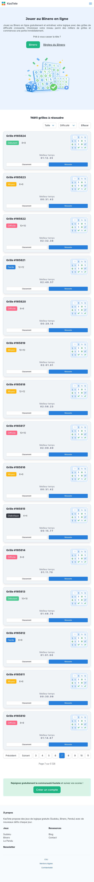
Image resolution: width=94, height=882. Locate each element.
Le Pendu (8, 840)
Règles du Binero (54, 44)
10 (81, 755)
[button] (90, 3)
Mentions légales (46, 864)
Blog (51, 834)
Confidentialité (47, 868)
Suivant (26, 755)
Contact (53, 837)
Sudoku (7, 834)
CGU (46, 859)
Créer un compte (47, 789)
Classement (26, 164)
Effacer (85, 125)
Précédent (11, 755)
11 (88, 755)
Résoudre (68, 164)
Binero (33, 44)
